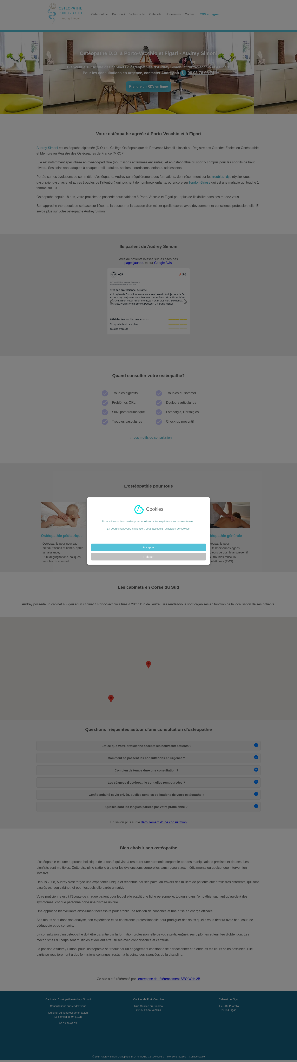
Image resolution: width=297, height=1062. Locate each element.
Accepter (148, 547)
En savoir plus (148, 536)
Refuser (148, 556)
